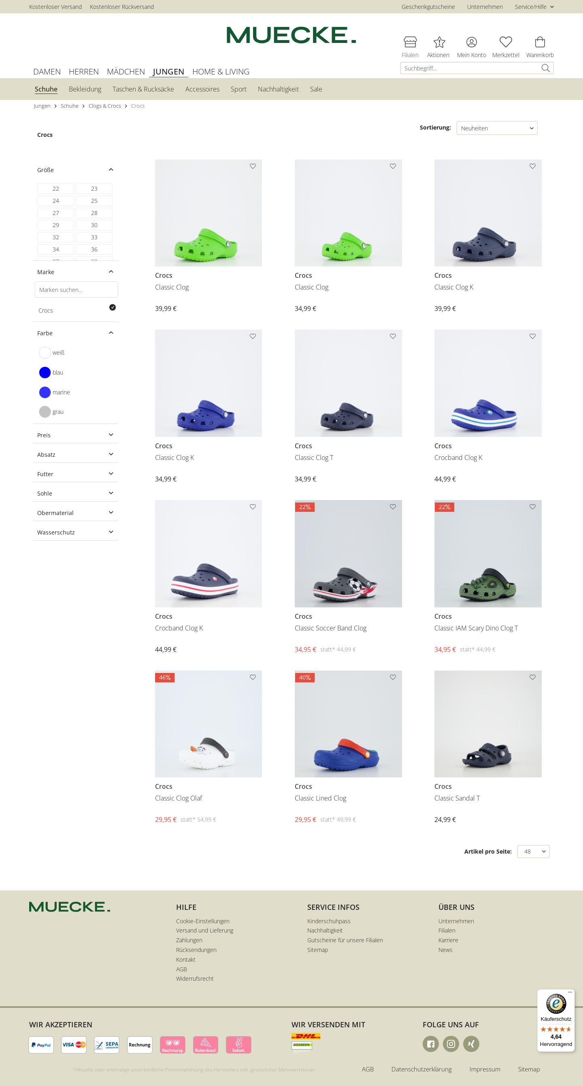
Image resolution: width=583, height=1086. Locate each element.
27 (56, 213)
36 (94, 249)
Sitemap (317, 950)
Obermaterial (55, 513)
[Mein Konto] (471, 42)
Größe (45, 170)
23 (94, 188)
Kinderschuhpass (329, 921)
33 (94, 237)
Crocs (45, 134)
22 (56, 188)
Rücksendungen (196, 950)
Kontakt (186, 959)
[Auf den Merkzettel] (254, 168)
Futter (45, 474)
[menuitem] (477, 68)
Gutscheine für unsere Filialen (345, 940)
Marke (45, 272)
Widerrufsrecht (195, 978)
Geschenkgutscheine (428, 7)
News (445, 950)
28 (94, 213)
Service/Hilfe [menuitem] (531, 7)
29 (56, 225)
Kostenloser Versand (55, 7)
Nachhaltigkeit (325, 930)
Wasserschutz (56, 532)
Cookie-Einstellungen (203, 921)
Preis (44, 435)
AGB (181, 969)
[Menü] (570, 994)
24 (56, 200)
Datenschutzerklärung (422, 1069)
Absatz (46, 454)
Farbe (45, 333)
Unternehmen (485, 7)
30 (94, 225)
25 (94, 200)
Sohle (44, 493)
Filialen (446, 930)
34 (56, 249)
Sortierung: (435, 127)
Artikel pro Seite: (488, 851)
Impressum (485, 1069)
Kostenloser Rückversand (122, 7)
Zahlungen (189, 940)
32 (56, 237)
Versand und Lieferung (204, 930)
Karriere (448, 940)
